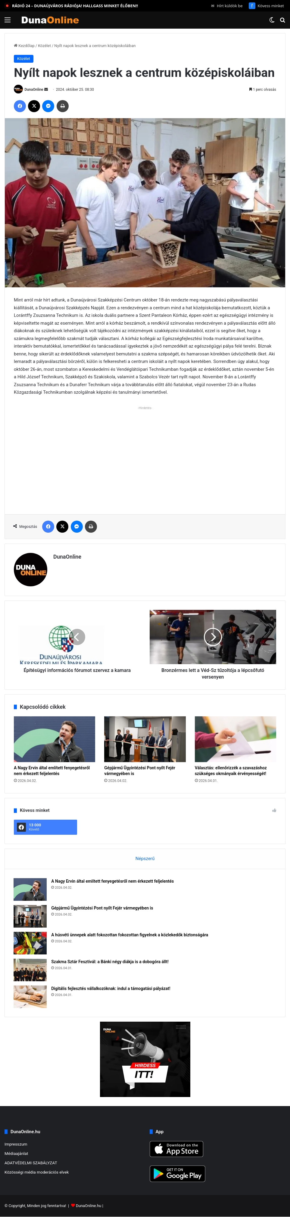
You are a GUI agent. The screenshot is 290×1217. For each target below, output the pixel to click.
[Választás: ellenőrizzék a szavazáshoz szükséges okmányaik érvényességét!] (235, 739)
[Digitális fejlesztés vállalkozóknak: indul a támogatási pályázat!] (30, 996)
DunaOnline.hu (88, 1206)
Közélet (44, 45)
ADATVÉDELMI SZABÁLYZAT (31, 1163)
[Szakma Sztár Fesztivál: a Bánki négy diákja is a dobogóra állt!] (30, 970)
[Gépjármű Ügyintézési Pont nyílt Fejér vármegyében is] (145, 739)
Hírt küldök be (227, 5)
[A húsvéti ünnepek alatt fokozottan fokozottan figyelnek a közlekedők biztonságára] (30, 943)
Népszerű (145, 858)
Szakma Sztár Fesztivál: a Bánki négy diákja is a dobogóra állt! (110, 961)
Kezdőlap (24, 45)
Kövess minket (266, 5)
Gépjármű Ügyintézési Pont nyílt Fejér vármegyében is (102, 908)
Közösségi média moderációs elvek (37, 1172)
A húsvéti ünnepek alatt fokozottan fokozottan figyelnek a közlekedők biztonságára (129, 934)
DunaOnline (34, 89)
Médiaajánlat (16, 1153)
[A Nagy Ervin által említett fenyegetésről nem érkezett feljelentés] (54, 739)
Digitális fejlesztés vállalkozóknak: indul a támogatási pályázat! (110, 988)
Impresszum (16, 1144)
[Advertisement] (145, 454)
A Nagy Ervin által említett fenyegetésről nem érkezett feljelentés (112, 881)
